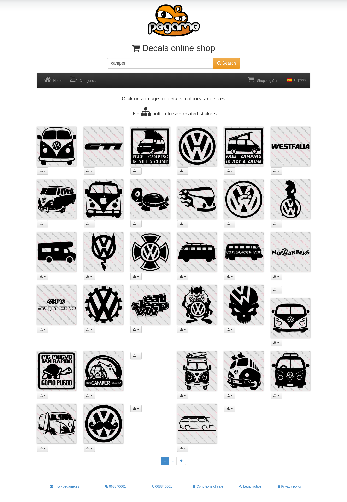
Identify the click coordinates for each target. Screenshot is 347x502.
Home (53, 79)
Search (226, 63)
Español (296, 80)
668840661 (115, 486)
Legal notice (250, 486)
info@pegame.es (64, 486)
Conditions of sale (208, 486)
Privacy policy (289, 486)
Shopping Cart (263, 79)
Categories (83, 79)
